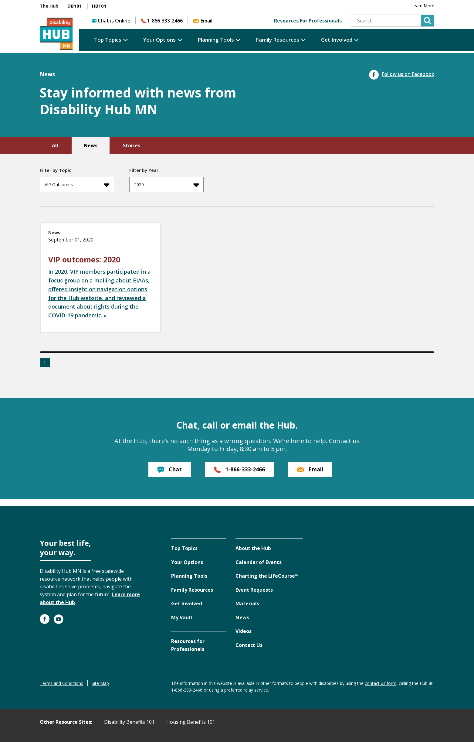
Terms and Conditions (61, 683)
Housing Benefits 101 (190, 722)
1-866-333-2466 (162, 20)
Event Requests (254, 589)
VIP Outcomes (77, 184)
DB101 (74, 6)
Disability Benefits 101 (129, 722)
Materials (247, 603)
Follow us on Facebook (401, 74)
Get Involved (336, 39)
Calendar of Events (258, 562)
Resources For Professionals (308, 20)
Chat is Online (111, 20)
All (55, 145)
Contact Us (248, 645)
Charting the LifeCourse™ (267, 576)
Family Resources (277, 39)
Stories (131, 145)
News (90, 145)
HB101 (99, 6)
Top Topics (107, 39)
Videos (243, 631)
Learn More (422, 6)
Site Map (100, 683)
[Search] (392, 21)
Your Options (159, 39)
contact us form (380, 683)
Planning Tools (216, 39)
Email (202, 20)
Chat (169, 469)
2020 (166, 184)
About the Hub (253, 548)
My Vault (182, 617)
